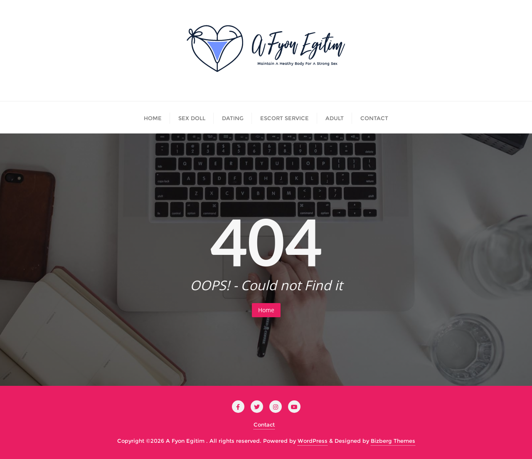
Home (266, 310)
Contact (264, 424)
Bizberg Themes (393, 440)
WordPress (313, 440)
